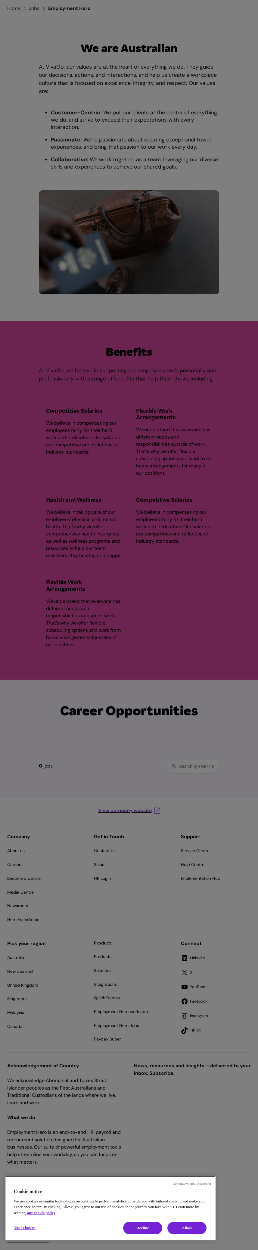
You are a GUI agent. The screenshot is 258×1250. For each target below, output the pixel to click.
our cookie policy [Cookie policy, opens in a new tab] (41, 1213)
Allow (187, 1228)
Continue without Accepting (192, 1183)
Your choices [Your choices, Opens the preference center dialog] (25, 1227)
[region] (110, 1208)
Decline (142, 1228)
